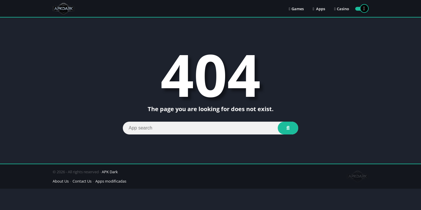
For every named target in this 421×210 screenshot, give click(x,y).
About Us (61, 181)
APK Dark (110, 171)
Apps (319, 8)
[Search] (210, 128)
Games (296, 8)
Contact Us (82, 181)
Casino (341, 8)
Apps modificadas (110, 181)
